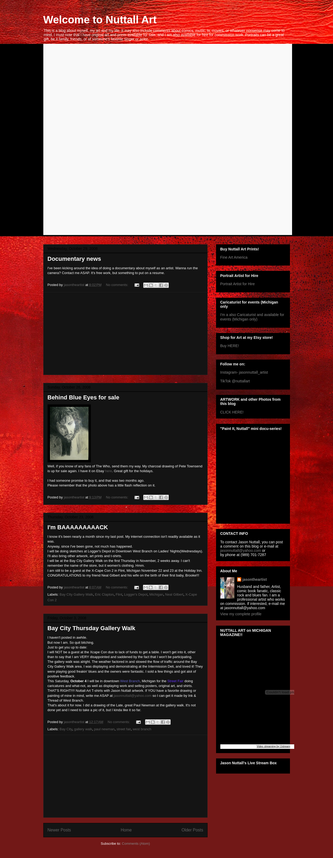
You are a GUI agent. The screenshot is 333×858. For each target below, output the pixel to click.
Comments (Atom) (136, 844)
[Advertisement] (125, 333)
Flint (119, 594)
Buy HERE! (229, 346)
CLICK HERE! (232, 412)
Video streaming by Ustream (273, 746)
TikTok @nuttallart (235, 381)
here (108, 471)
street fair (123, 729)
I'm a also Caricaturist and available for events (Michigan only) (252, 317)
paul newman (104, 729)
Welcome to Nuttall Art (100, 19)
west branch (142, 729)
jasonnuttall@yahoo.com (133, 696)
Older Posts (192, 830)
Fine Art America (234, 257)
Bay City (66, 729)
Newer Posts (59, 830)
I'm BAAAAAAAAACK (78, 527)
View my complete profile (241, 614)
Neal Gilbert (174, 594)
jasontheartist (254, 579)
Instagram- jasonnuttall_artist (244, 372)
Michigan (156, 594)
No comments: (117, 285)
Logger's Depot (135, 594)
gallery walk (83, 729)
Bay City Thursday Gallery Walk (92, 628)
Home (126, 830)
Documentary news (74, 258)
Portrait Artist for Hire (237, 284)
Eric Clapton (104, 594)
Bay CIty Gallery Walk (76, 594)
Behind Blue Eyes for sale (83, 397)
